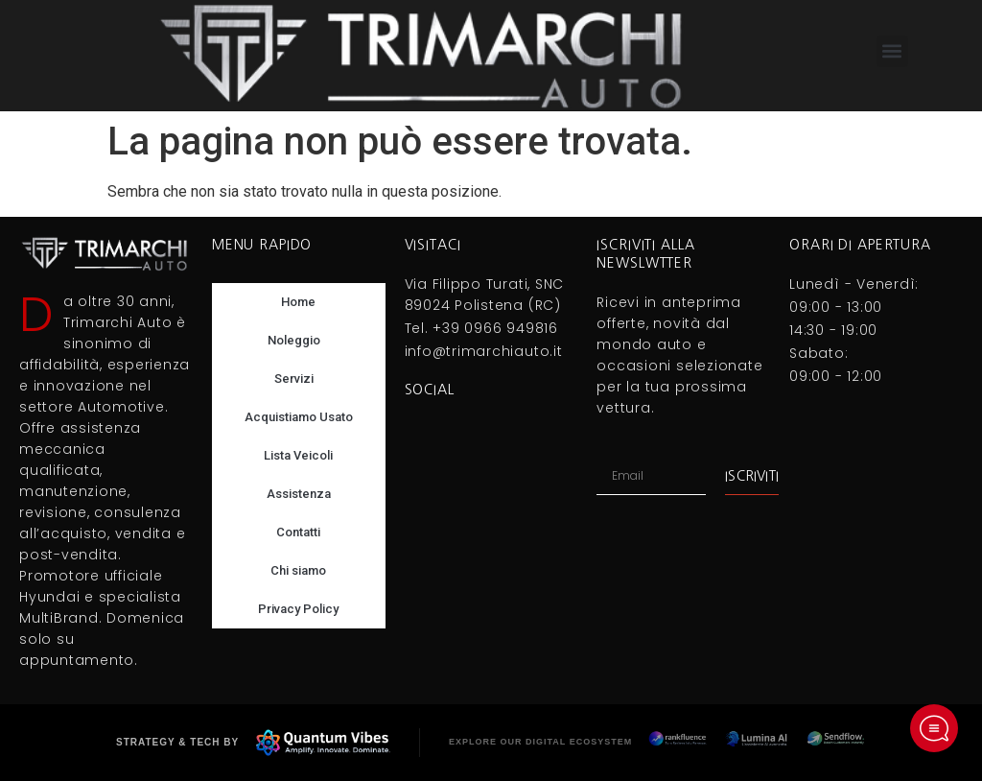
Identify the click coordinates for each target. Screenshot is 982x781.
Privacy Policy (298, 609)
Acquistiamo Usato (299, 417)
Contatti (298, 532)
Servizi (298, 379)
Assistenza (299, 493)
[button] (892, 51)
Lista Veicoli (298, 455)
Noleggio (299, 340)
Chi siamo (298, 570)
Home (298, 302)
